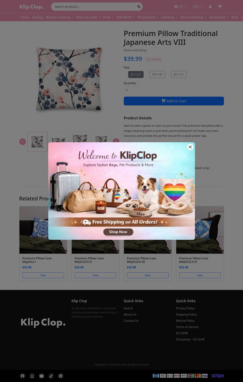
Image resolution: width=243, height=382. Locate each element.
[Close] (190, 147)
